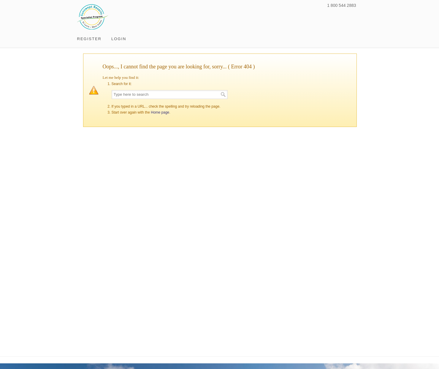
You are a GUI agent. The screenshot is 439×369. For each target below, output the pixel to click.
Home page (160, 112)
